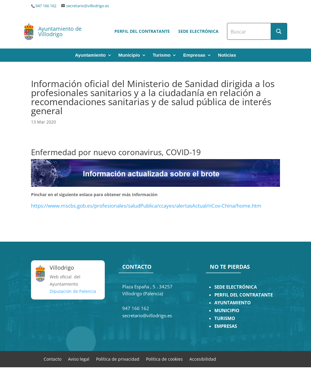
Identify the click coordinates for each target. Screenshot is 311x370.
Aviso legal (78, 358)
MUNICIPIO (226, 310)
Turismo (162, 55)
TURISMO (224, 318)
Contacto (52, 358)
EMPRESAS (225, 326)
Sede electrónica (198, 31)
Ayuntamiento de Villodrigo (60, 31)
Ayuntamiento (90, 55)
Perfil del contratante (142, 31)
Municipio (129, 55)
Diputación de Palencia (73, 291)
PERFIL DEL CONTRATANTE (243, 295)
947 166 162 (46, 5)
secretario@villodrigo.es (87, 5)
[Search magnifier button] (279, 31)
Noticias (227, 55)
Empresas (194, 55)
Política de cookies (164, 358)
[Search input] (249, 31)
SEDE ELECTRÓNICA (235, 287)
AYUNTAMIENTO (232, 302)
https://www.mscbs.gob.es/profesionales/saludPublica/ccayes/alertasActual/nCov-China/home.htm (146, 205)
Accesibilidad (202, 358)
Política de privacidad (117, 358)
